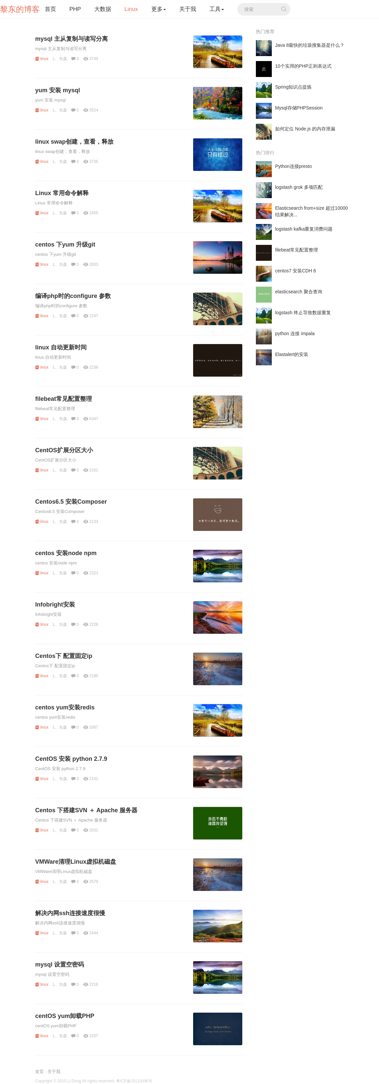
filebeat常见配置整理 (63, 399)
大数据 (102, 9)
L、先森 (60, 58)
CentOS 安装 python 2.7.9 (71, 759)
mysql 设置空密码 (59, 964)
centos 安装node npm (66, 553)
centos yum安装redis (65, 707)
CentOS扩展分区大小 (64, 450)
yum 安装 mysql (57, 90)
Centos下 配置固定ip (63, 656)
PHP (75, 9)
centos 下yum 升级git (65, 244)
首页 (50, 9)
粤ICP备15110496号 (134, 1081)
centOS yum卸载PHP (64, 1016)
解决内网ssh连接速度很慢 (70, 913)
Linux (131, 9)
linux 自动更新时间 (61, 347)
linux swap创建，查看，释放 (74, 141)
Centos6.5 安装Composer (71, 501)
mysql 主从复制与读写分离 (71, 39)
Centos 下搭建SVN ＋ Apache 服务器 (86, 810)
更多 (158, 9)
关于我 (187, 9)
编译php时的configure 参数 (73, 296)
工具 (216, 9)
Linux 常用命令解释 (62, 193)
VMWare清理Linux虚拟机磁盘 (75, 861)
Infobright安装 (55, 604)
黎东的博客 (20, 9)
